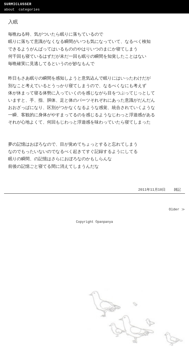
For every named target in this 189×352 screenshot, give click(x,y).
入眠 (13, 22)
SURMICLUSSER (17, 4)
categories (29, 10)
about (9, 10)
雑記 (177, 190)
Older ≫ (177, 209)
